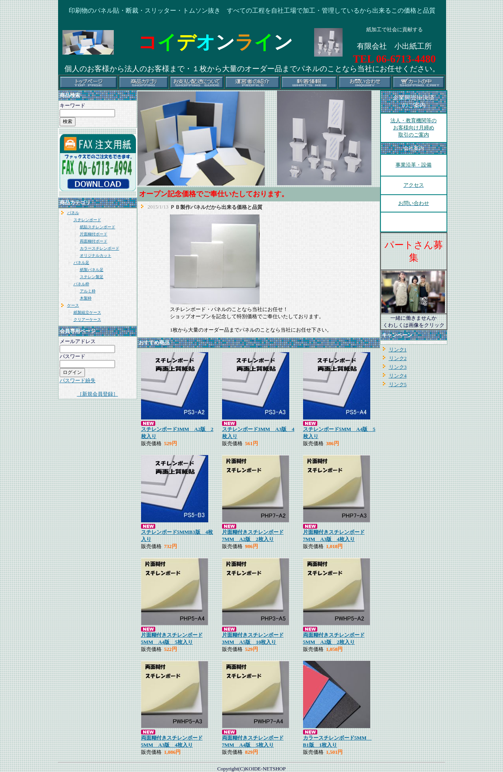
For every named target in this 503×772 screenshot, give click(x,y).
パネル (73, 213)
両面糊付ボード (93, 241)
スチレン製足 (92, 277)
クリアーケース (87, 319)
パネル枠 (81, 284)
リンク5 (398, 384)
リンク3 (398, 367)
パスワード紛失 (78, 380)
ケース (73, 305)
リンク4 (398, 376)
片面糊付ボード (93, 234)
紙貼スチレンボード (97, 227)
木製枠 (86, 298)
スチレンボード (87, 220)
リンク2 (398, 358)
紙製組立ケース (87, 312)
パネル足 (81, 262)
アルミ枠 (88, 291)
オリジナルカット (95, 255)
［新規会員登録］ (97, 394)
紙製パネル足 (92, 269)
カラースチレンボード (99, 248)
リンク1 (398, 350)
